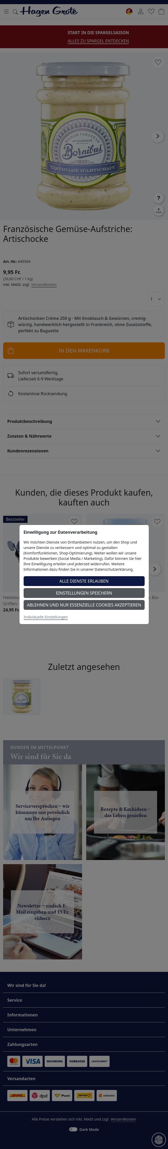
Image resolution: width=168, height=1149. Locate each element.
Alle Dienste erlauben (84, 581)
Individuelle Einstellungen (46, 617)
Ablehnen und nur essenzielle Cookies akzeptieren (84, 605)
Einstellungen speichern (84, 593)
